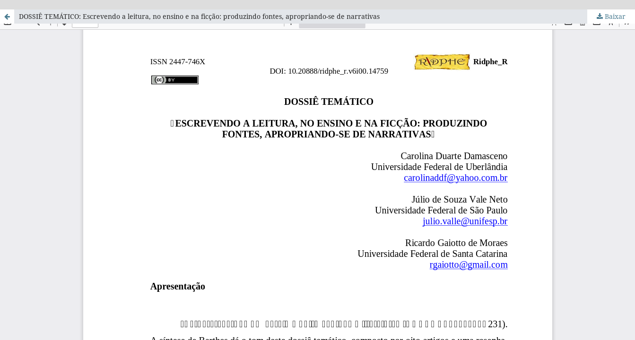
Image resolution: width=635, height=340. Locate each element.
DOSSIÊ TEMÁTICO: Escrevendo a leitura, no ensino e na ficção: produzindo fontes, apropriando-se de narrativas (199, 16)
